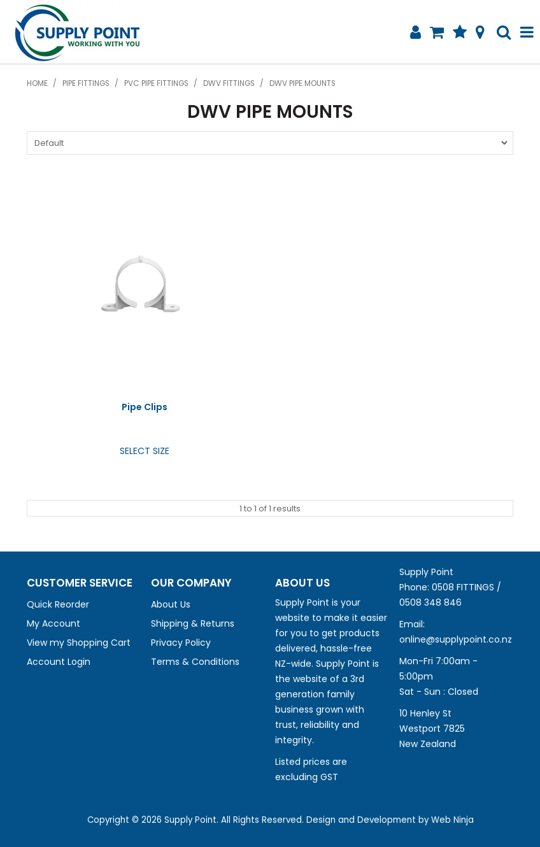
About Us (170, 604)
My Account (53, 623)
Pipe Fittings (86, 83)
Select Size (144, 451)
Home (37, 83)
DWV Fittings (229, 83)
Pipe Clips (144, 407)
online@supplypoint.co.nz (455, 639)
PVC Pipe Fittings (156, 83)
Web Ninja (452, 820)
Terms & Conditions (195, 661)
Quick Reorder (58, 604)
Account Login (58, 661)
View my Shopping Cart (79, 642)
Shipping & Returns (192, 623)
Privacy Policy (181, 642)
